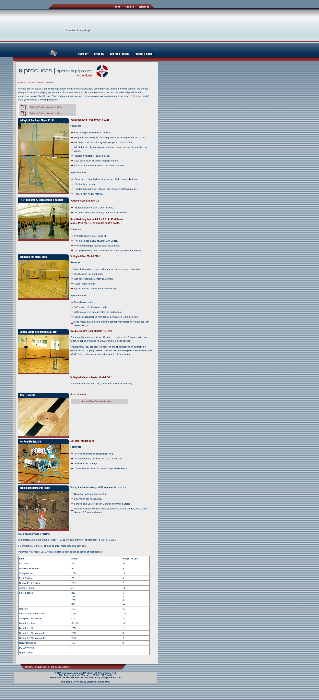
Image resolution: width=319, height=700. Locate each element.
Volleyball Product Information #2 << (45, 113)
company (29, 667)
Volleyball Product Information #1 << (45, 107)
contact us (65, 667)
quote (46, 667)
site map (55, 667)
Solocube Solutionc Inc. (98, 682)
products (21, 82)
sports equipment (35, 82)
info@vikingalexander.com (108, 677)
